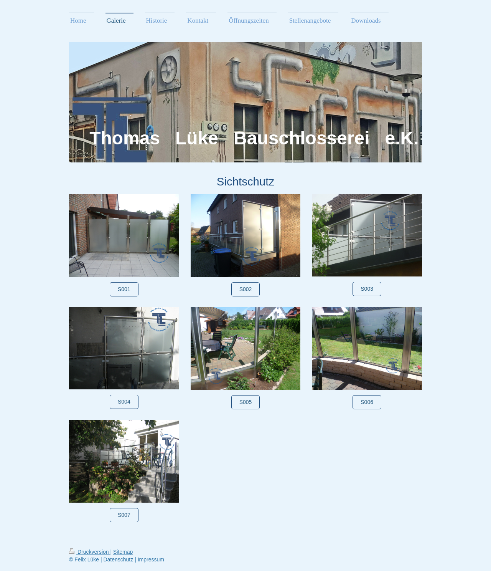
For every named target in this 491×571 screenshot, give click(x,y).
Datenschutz (118, 559)
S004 (124, 402)
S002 (245, 289)
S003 (367, 289)
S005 (245, 402)
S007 (124, 515)
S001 (124, 289)
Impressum (151, 559)
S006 (367, 402)
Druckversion (89, 552)
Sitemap (123, 552)
